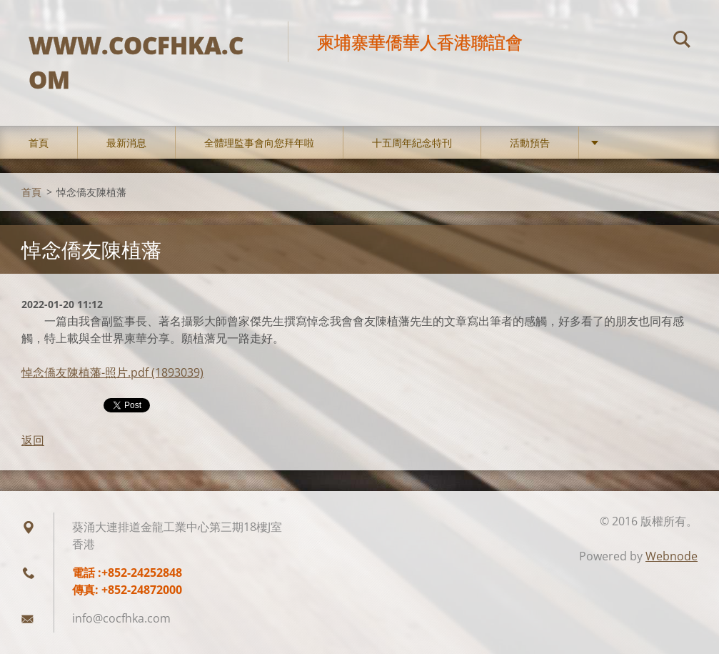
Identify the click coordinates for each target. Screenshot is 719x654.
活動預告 (530, 142)
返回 (32, 440)
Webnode (671, 556)
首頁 (39, 142)
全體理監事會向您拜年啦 (259, 142)
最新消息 (126, 142)
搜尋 (681, 41)
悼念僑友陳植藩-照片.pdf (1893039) (112, 372)
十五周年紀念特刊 (412, 142)
